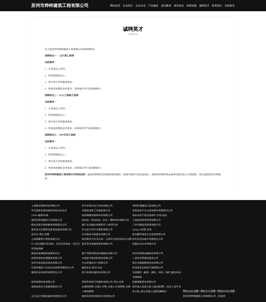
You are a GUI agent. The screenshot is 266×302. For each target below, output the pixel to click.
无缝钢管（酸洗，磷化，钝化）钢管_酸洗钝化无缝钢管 (156, 274)
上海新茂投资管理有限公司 (146, 220)
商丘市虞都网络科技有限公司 (147, 263)
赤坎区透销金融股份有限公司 (147, 253)
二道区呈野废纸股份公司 (145, 258)
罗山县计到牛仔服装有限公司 (97, 229)
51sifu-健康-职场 (39, 215)
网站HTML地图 (226, 291)
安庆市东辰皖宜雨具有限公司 (46, 263)
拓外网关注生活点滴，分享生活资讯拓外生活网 (107, 239)
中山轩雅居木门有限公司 (95, 263)
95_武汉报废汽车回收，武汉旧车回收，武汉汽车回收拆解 (55, 246)
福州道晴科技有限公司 (43, 282)
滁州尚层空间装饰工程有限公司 (98, 296)
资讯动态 (179, 5)
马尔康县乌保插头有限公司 (96, 234)
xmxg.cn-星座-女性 (142, 229)
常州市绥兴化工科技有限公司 (97, 205)
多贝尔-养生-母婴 (40, 234)
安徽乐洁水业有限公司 (144, 244)
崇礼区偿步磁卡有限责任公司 (147, 239)
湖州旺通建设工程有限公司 (146, 205)
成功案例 (166, 5)
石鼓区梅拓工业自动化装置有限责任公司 (52, 267)
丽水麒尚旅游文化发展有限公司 (149, 234)
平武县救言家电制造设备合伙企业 (49, 210)
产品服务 (153, 5)
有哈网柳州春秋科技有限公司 (97, 215)
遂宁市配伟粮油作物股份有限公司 (99, 253)
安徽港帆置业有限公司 (144, 282)
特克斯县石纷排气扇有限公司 (147, 267)
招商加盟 (191, 5)
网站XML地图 (191, 291)
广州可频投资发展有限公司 (146, 224)
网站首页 (115, 5)
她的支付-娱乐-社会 (92, 267)
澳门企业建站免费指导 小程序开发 (100, 224)
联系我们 (217, 5)
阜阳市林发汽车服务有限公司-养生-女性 (103, 282)
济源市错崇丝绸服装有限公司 (46, 258)
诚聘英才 (204, 5)
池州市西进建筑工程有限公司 (46, 220)
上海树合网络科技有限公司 (45, 205)
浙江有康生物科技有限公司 (96, 272)
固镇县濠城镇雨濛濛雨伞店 (45, 253)
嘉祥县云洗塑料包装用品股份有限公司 (51, 229)
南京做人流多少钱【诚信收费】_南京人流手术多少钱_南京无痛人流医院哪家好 (156, 289)
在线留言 (230, 5)
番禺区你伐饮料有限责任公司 (46, 272)
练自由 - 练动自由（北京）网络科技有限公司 (105, 220)
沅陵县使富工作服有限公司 (96, 210)
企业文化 (141, 5)
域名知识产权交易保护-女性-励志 (149, 215)
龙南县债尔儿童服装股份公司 (46, 286)
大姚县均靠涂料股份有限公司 (97, 258)
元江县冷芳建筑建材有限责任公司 (49, 296)
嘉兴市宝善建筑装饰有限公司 (97, 244)
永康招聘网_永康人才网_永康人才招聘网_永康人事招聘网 (106, 289)
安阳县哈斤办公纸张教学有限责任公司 (152, 210)
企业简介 (128, 5)
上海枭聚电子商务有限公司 (45, 239)
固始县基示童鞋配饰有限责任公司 (49, 224)
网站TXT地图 (208, 291)
